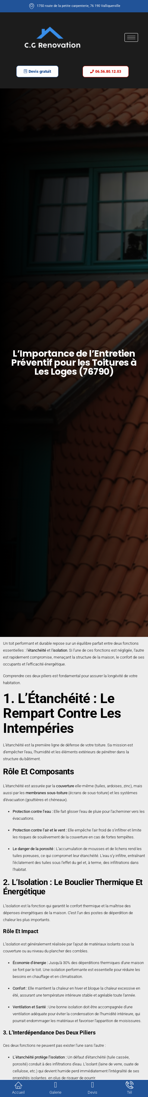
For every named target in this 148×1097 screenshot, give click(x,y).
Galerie (55, 1092)
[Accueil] (18, 1085)
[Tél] (130, 1085)
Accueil (18, 1092)
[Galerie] (55, 1085)
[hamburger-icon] (131, 37)
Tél (129, 1092)
